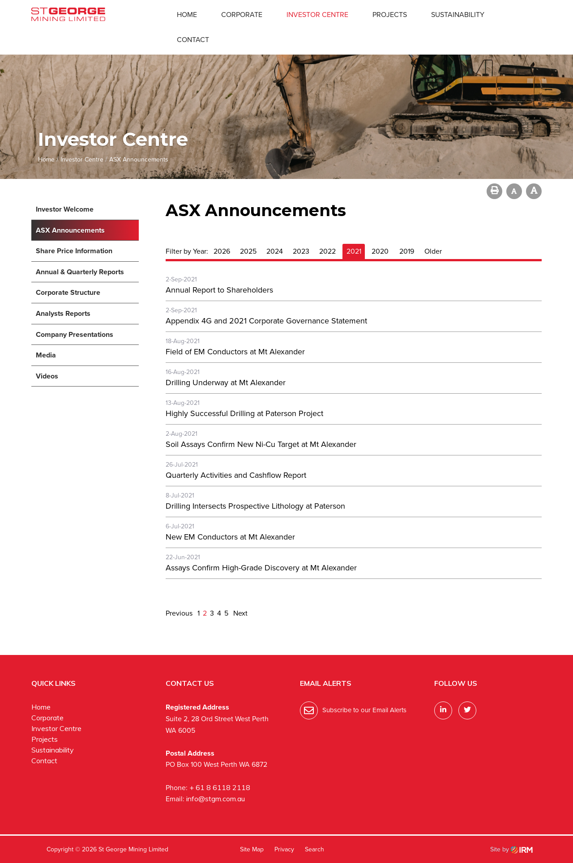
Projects (389, 14)
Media (46, 355)
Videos (47, 376)
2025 (248, 251)
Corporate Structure (68, 292)
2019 (406, 251)
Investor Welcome (65, 209)
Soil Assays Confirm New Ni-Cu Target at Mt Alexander (261, 444)
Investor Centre (317, 14)
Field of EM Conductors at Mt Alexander (235, 351)
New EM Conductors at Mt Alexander (230, 537)
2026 (222, 251)
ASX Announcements (70, 230)
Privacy (284, 849)
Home (187, 14)
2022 (327, 251)
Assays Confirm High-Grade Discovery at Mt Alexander (261, 568)
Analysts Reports (63, 313)
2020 (380, 251)
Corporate (241, 14)
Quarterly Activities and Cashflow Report (236, 475)
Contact (193, 39)
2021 (353, 251)
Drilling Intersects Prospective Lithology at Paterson (255, 506)
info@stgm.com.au (215, 798)
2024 (274, 251)
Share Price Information (74, 251)
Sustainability (457, 14)
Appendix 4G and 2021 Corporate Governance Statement (266, 321)
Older (433, 251)
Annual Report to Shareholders (219, 290)
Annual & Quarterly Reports (80, 272)
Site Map (252, 849)
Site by (511, 849)
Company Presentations (74, 334)
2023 (301, 251)
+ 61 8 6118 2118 (219, 787)
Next (239, 613)
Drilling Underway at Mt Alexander (226, 382)
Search (314, 849)
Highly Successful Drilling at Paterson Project (244, 413)
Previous (180, 613)
